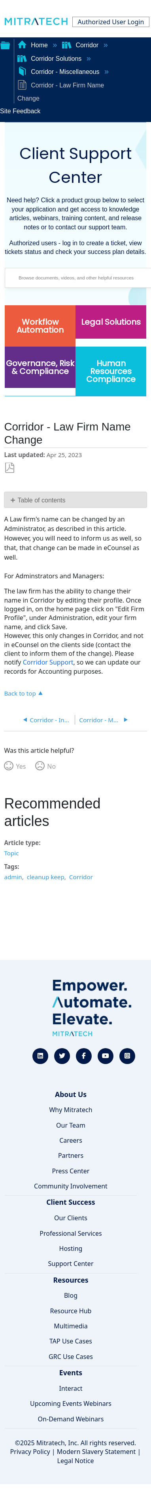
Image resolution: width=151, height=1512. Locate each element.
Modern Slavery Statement (96, 1451)
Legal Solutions (111, 322)
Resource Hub (71, 1311)
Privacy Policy (30, 1451)
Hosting (71, 1248)
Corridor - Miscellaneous (59, 71)
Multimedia (70, 1326)
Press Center (71, 1171)
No (51, 766)
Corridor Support (48, 662)
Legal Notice (75, 1460)
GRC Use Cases (71, 1356)
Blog (70, 1295)
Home (33, 45)
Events (70, 1372)
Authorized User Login (111, 21)
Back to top (20, 693)
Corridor (81, 45)
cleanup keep (45, 877)
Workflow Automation (40, 325)
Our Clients (70, 1217)
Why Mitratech (70, 1109)
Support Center (70, 1263)
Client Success (70, 1202)
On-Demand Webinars (71, 1419)
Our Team (70, 1125)
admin (13, 877)
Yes (21, 766)
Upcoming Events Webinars (70, 1403)
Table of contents (42, 500)
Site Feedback (20, 111)
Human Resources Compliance (111, 371)
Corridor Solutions (50, 58)
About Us (71, 1094)
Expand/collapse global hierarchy (5, 44)
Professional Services (71, 1233)
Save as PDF (10, 468)
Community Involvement (71, 1186)
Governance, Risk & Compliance (40, 367)
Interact (71, 1388)
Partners (70, 1155)
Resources (70, 1280)
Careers (70, 1140)
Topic (11, 853)
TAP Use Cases (70, 1341)
